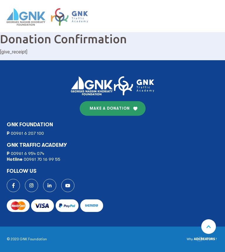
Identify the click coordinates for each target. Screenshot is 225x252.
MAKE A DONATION (110, 108)
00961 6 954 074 (27, 153)
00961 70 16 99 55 (42, 159)
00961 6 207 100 (27, 133)
